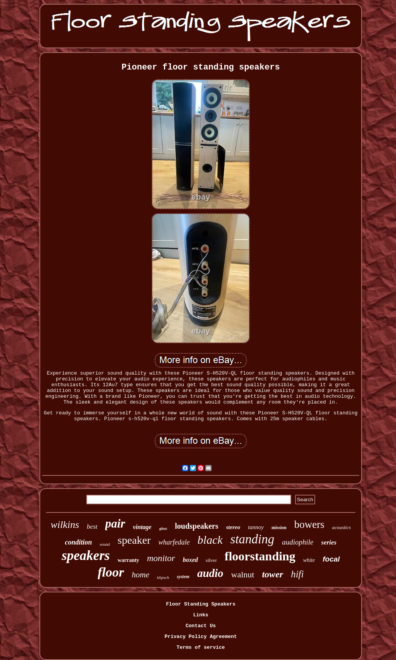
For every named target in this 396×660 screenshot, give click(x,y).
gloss (163, 528)
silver (211, 560)
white (309, 560)
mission (279, 527)
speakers (85, 555)
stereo (233, 527)
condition (78, 542)
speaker (134, 540)
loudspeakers (196, 526)
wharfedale (174, 542)
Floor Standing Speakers (200, 604)
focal (331, 559)
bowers (309, 524)
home (141, 574)
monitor (161, 558)
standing (252, 539)
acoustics (341, 527)
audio (210, 573)
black (210, 539)
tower (272, 574)
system (183, 576)
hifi (297, 574)
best (92, 526)
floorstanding (260, 556)
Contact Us (201, 626)
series (329, 542)
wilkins (65, 524)
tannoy (256, 527)
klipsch (163, 577)
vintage (142, 527)
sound (105, 544)
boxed (190, 560)
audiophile (297, 542)
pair (115, 523)
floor (111, 572)
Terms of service (201, 647)
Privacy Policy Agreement (200, 637)
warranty (128, 560)
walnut (242, 574)
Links (200, 615)
